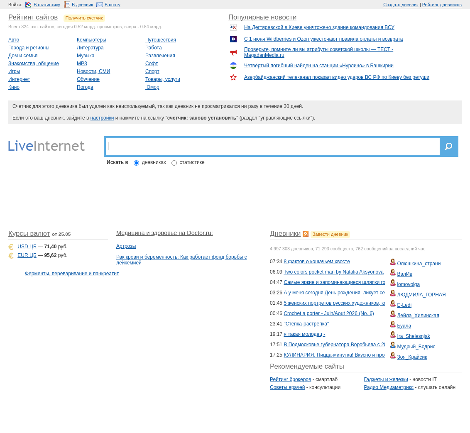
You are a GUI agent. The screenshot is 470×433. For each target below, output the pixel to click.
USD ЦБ (26, 247)
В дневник (82, 4)
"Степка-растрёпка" (306, 324)
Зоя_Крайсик (412, 357)
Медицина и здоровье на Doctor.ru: (164, 233)
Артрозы (126, 246)
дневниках (154, 162)
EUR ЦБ (26, 255)
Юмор (152, 87)
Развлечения (160, 56)
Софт (151, 63)
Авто (13, 40)
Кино (14, 87)
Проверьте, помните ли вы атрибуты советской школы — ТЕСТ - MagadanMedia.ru (318, 52)
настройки (102, 118)
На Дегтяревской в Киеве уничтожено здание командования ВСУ (319, 27)
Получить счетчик (84, 17)
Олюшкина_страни (419, 264)
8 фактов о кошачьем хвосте (317, 261)
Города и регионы (28, 48)
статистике (192, 162)
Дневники (285, 233)
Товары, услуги (162, 79)
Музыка (85, 56)
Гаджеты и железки (386, 379)
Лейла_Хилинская (418, 315)
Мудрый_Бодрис (416, 347)
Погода (85, 87)
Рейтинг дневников (442, 4)
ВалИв (404, 274)
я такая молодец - (304, 334)
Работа (153, 48)
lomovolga (408, 284)
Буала (404, 326)
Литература (90, 48)
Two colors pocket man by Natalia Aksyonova (334, 272)
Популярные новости (262, 17)
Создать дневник (401, 4)
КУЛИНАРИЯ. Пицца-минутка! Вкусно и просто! (338, 355)
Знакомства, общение (33, 63)
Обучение (88, 79)
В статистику (47, 4)
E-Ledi (404, 305)
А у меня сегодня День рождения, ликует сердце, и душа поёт (355, 293)
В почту (112, 4)
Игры (14, 71)
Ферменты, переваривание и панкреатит (72, 273)
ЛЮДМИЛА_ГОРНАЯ (421, 295)
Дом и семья (22, 56)
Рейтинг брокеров (290, 379)
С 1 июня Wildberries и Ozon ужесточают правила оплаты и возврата (323, 39)
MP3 (82, 63)
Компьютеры (91, 40)
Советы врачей (287, 387)
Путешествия (160, 40)
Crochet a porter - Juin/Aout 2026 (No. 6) (329, 313)
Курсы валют (29, 233)
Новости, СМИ (93, 71)
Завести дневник (330, 234)
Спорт (152, 71)
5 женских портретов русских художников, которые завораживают (359, 303)
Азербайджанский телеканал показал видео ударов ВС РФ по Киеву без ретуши (336, 77)
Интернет (19, 79)
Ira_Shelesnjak (413, 336)
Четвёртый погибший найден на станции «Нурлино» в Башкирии (319, 65)
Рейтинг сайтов (33, 17)
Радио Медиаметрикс (389, 387)
